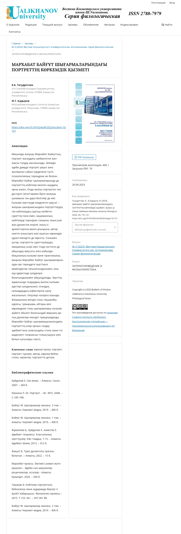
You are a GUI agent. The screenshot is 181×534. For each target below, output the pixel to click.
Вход (172, 2)
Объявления (91, 24)
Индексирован (129, 24)
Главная (16, 43)
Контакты (15, 31)
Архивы (72, 24)
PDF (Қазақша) (85, 157)
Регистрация (158, 2)
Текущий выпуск (52, 24)
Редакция (31, 24)
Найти (167, 24)
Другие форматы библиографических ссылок (90, 227)
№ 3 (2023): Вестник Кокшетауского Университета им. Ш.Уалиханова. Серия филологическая (62, 47)
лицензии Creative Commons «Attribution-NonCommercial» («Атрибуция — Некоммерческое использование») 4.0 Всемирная (95, 321)
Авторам (109, 24)
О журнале (12, 24)
